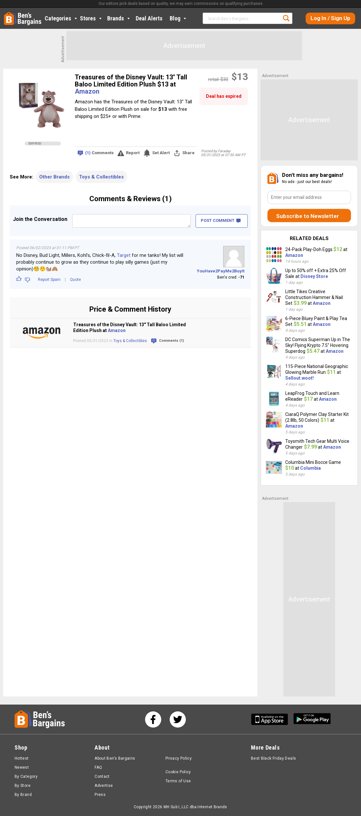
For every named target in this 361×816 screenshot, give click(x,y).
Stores (91, 18)
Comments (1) (171, 341)
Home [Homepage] (9, 14)
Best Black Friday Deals (273, 758)
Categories (61, 18)
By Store (22, 785)
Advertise (104, 785)
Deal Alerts (149, 18)
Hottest (22, 758)
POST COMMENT (221, 220)
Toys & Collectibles (101, 177)
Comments (99, 153)
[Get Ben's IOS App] (272, 719)
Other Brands (54, 177)
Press (100, 794)
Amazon (87, 91)
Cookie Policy (178, 772)
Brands (119, 18)
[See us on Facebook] (153, 719)
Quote (75, 279)
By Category (26, 776)
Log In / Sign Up (330, 18)
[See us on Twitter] (178, 719)
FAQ (98, 767)
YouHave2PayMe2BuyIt (220, 271)
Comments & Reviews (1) (130, 199)
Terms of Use (178, 781)
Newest (22, 767)
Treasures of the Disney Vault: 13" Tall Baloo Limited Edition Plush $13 (131, 80)
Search (286, 18)
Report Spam (49, 279)
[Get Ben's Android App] (312, 719)
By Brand (23, 794)
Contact (102, 776)
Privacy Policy (178, 758)
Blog (178, 18)
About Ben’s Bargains (115, 758)
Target (123, 255)
